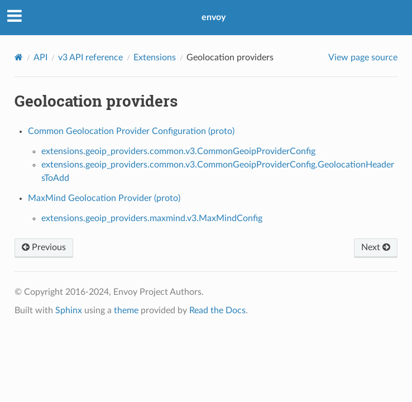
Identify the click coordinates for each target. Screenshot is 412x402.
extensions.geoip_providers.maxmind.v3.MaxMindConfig (151, 218)
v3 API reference (90, 57)
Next (375, 247)
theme (126, 310)
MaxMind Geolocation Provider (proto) (104, 198)
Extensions (154, 57)
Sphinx (68, 310)
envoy (214, 17)
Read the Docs (217, 310)
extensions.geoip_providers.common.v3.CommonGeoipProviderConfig (178, 151)
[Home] (19, 57)
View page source (362, 57)
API (40, 57)
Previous (44, 247)
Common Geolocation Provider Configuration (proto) (131, 131)
